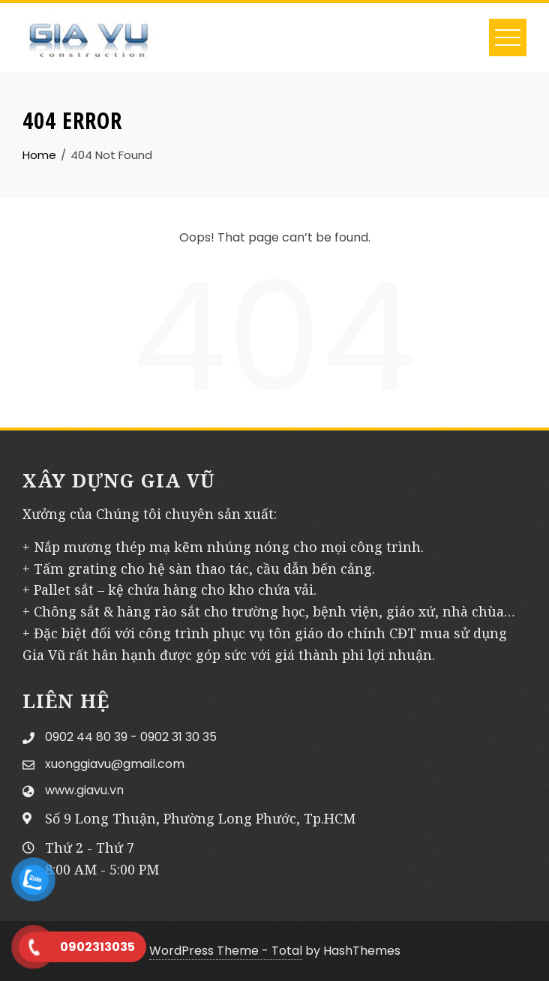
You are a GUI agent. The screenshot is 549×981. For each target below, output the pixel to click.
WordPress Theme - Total (225, 950)
